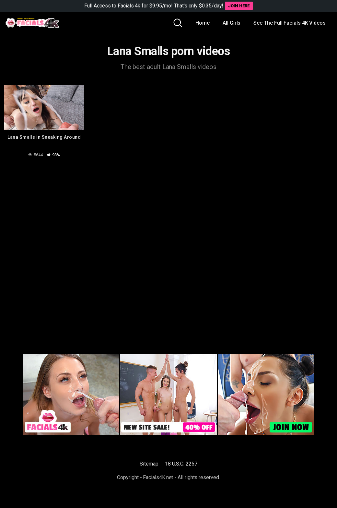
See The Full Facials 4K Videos (289, 23)
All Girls (231, 23)
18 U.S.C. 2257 (181, 464)
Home (202, 23)
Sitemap (149, 464)
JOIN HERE (238, 5)
